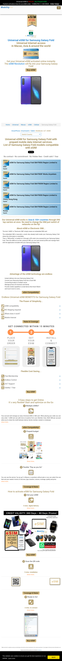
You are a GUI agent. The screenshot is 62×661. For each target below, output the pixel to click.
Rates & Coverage (31, 322)
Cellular (36, 125)
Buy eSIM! (31, 392)
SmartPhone (15, 131)
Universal (15, 125)
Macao (23, 125)
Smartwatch (25, 131)
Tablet (32, 131)
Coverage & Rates (31, 487)
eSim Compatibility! (31, 292)
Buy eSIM (31, 70)
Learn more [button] (11, 658)
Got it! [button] (53, 657)
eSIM (30, 125)
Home (8, 125)
